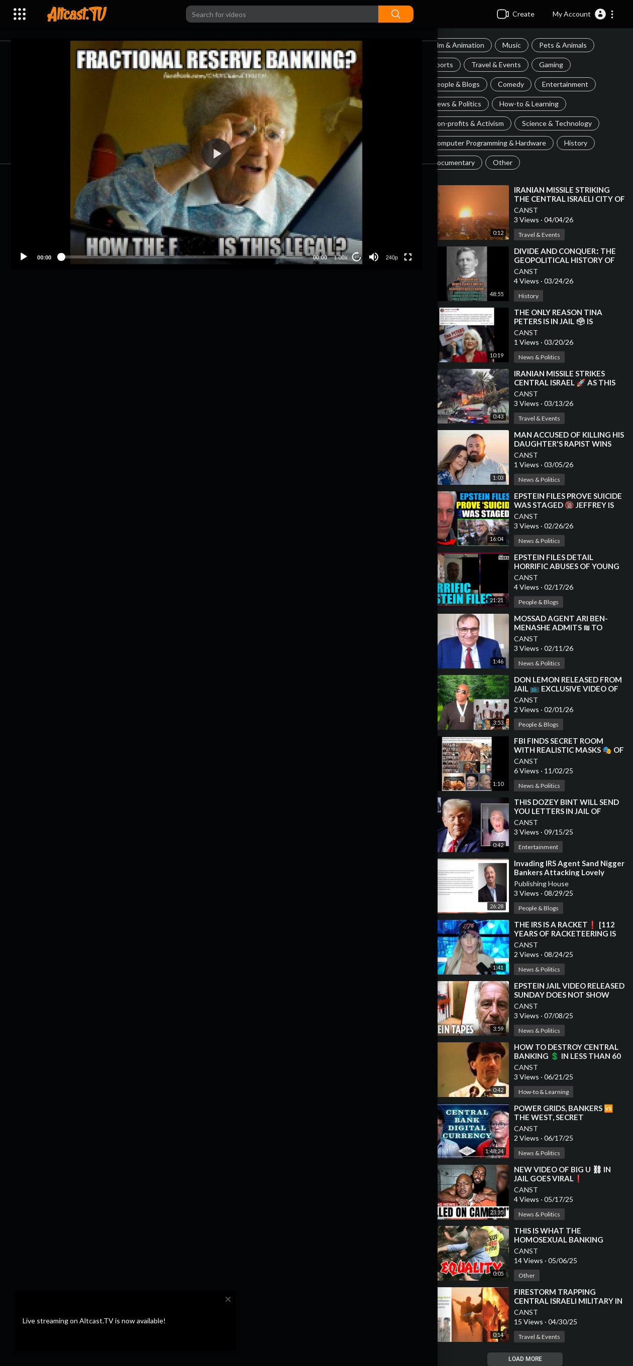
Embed (329, 327)
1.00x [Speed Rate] (346, 240)
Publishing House (552, 883)
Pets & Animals (574, 45)
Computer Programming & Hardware (500, 143)
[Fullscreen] (414, 239)
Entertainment (576, 84)
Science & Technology (568, 123)
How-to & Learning (540, 103)
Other (513, 162)
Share (146, 327)
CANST (537, 210)
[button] (583, 14)
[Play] (61, 239)
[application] (238, 145)
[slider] (203, 239)
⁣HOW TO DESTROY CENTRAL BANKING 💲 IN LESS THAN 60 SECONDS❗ (573, 1055)
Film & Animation (469, 45)
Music (522, 45)
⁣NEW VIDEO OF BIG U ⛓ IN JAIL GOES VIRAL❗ (573, 1174)
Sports (453, 64)
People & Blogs (467, 84)
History (586, 143)
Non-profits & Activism (479, 123)
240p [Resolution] (397, 240)
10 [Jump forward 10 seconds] (362, 239)
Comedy (522, 84)
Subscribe (369, 364)
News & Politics (467, 103)
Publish (388, 527)
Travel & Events (507, 64)
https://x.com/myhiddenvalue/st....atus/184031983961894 (210, 428)
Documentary (464, 162)
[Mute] (380, 239)
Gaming (562, 64)
